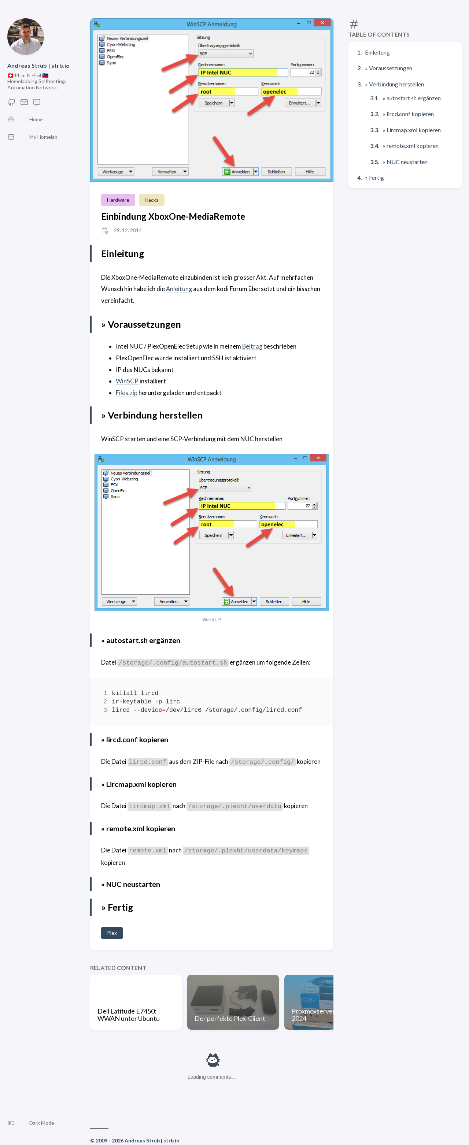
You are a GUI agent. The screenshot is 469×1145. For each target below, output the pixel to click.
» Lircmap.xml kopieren (412, 129)
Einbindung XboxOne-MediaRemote (173, 216)
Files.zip (126, 392)
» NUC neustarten (405, 161)
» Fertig (374, 177)
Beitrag (252, 346)
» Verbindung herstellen (394, 84)
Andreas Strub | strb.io (38, 65)
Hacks (152, 200)
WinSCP (127, 380)
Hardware (118, 200)
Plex (112, 932)
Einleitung (377, 52)
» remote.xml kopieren (411, 145)
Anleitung (179, 289)
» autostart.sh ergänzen (412, 97)
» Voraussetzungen (388, 67)
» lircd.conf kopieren (408, 113)
